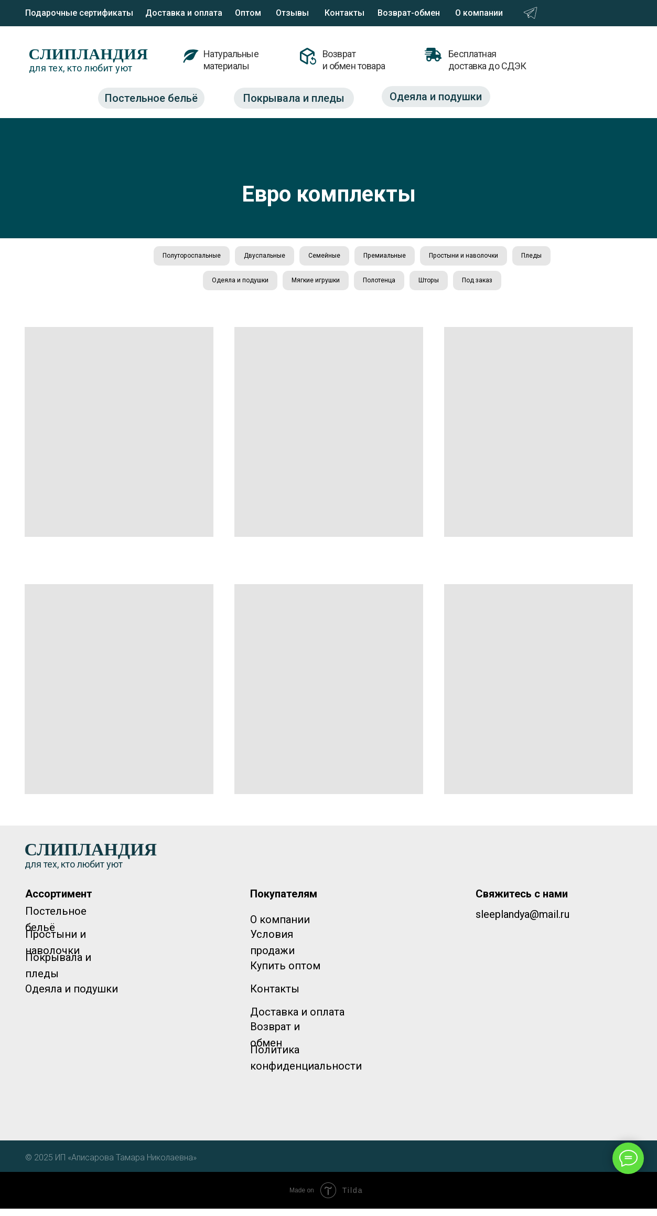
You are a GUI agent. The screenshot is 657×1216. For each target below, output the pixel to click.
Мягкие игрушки (335, 285)
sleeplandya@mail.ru (522, 921)
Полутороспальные (196, 257)
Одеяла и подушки (250, 285)
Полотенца (407, 285)
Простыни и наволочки (503, 257)
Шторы (463, 285)
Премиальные (414, 257)
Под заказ (518, 285)
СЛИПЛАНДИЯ (88, 53)
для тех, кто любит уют (81, 67)
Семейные (346, 257)
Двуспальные (279, 257)
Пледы (180, 285)
